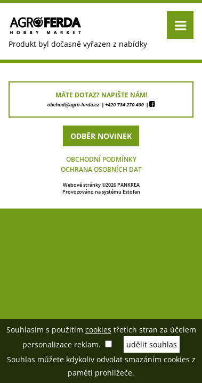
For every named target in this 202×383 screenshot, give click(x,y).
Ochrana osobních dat (101, 169)
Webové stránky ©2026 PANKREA (101, 184)
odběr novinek (101, 136)
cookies (98, 329)
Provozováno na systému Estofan (101, 191)
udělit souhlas (151, 344)
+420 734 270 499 (124, 104)
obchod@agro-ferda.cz (73, 104)
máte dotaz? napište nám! (101, 94)
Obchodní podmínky (101, 159)
